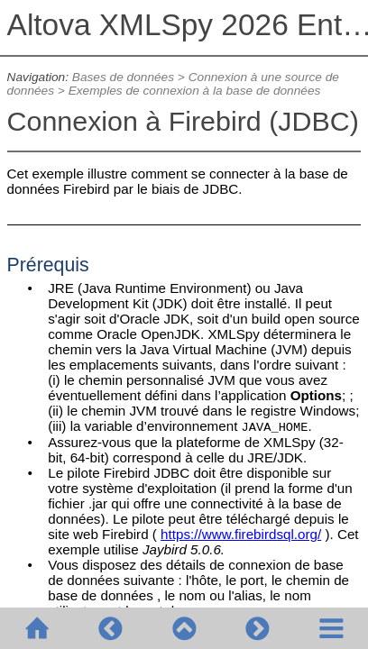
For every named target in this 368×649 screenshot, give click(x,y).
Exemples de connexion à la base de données (195, 90)
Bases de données (123, 77)
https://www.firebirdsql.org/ (241, 534)
